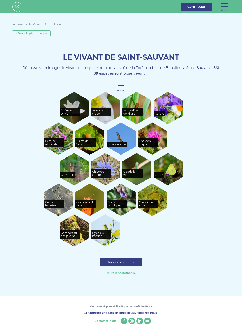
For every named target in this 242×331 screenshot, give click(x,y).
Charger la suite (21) (121, 262)
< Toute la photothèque (31, 33)
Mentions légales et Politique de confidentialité (121, 306)
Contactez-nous (105, 321)
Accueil (18, 24)
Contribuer (196, 7)
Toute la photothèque (121, 273)
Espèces (34, 24)
